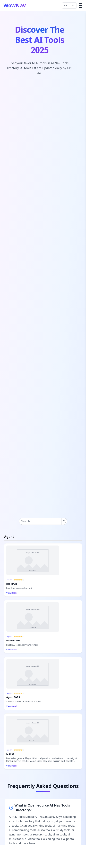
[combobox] (69, 5)
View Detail (13, 593)
